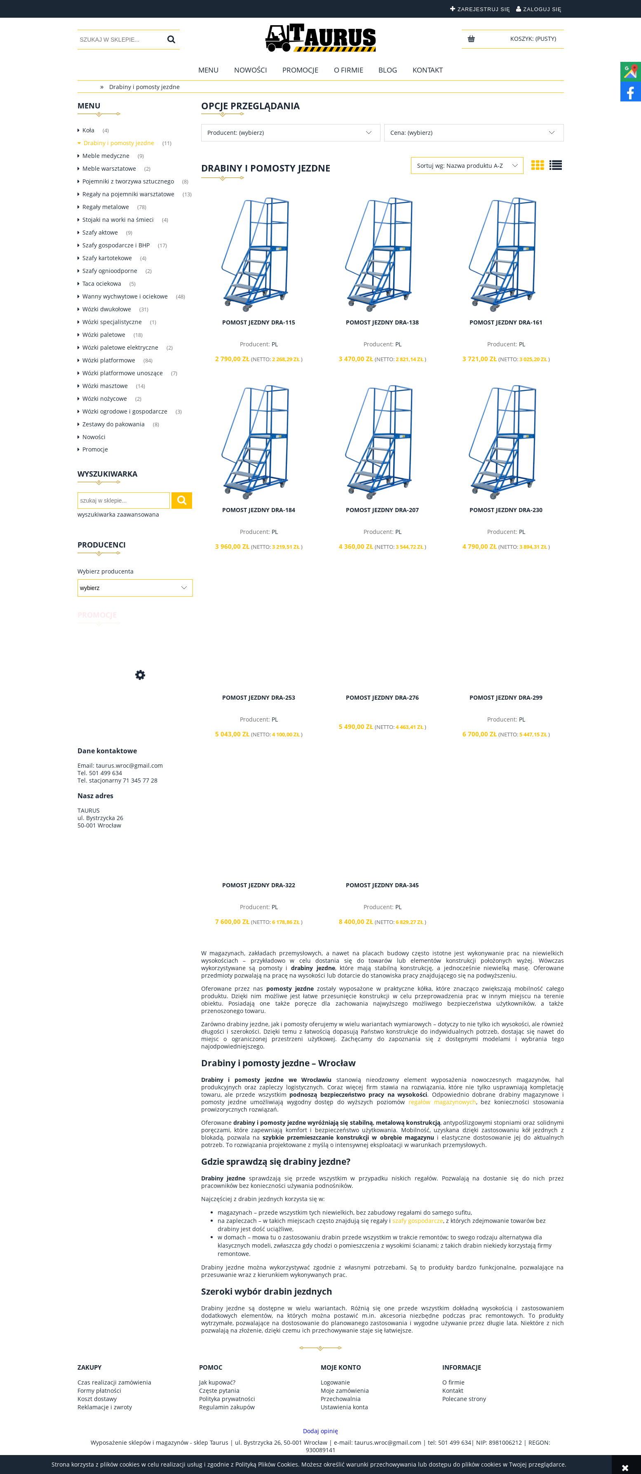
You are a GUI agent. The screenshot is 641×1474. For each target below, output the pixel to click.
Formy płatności (99, 1390)
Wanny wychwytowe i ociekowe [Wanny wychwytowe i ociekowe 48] (125, 296)
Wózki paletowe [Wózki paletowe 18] (103, 335)
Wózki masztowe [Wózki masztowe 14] (105, 386)
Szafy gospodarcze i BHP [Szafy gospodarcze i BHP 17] (116, 245)
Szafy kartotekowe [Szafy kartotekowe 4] (107, 258)
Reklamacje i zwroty (104, 1407)
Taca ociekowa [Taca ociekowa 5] (101, 283)
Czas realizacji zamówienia (114, 1382)
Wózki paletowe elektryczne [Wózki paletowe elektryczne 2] (120, 347)
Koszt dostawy (97, 1399)
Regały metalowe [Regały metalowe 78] (105, 207)
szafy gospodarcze (417, 1221)
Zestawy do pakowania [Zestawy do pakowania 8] (113, 424)
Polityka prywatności (227, 1399)
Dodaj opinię (320, 1431)
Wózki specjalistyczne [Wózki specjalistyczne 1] (112, 322)
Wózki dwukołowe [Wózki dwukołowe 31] (106, 309)
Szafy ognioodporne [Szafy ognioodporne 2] (109, 271)
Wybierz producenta (105, 571)
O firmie (453, 1382)
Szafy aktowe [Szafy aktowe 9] (100, 232)
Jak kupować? (217, 1382)
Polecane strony (464, 1399)
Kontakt (452, 1390)
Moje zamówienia (345, 1390)
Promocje (95, 449)
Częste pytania (219, 1390)
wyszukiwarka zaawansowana (118, 514)
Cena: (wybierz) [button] (411, 132)
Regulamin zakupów (227, 1407)
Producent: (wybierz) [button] (235, 132)
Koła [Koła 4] (88, 130)
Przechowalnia (341, 1399)
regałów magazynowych (442, 1102)
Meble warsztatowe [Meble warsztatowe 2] (109, 168)
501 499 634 (105, 773)
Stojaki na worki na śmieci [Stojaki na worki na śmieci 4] (118, 219)
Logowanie (335, 1382)
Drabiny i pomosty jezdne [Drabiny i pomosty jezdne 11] (119, 143)
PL (275, 344)
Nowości (94, 437)
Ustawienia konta (344, 1407)
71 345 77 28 (140, 780)
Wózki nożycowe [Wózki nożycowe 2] (104, 398)
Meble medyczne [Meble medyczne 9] (105, 156)
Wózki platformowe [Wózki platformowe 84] (108, 360)
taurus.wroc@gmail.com (129, 765)
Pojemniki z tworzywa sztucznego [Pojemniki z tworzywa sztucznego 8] (128, 181)
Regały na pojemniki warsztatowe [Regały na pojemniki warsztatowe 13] (128, 194)
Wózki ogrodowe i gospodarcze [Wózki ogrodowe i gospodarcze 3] (124, 411)
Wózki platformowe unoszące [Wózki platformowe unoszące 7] (122, 373)
